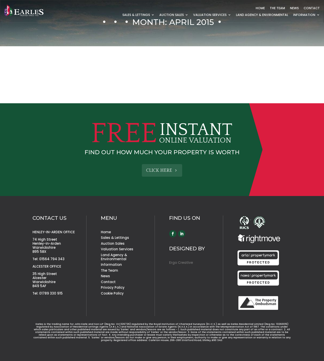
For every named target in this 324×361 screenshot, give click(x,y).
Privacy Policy (113, 287)
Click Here (159, 170)
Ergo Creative (181, 262)
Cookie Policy (112, 293)
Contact (312, 8)
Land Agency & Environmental (262, 15)
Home (260, 8)
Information (304, 15)
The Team (277, 8)
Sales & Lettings (136, 15)
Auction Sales (171, 15)
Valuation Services (210, 15)
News (294, 8)
